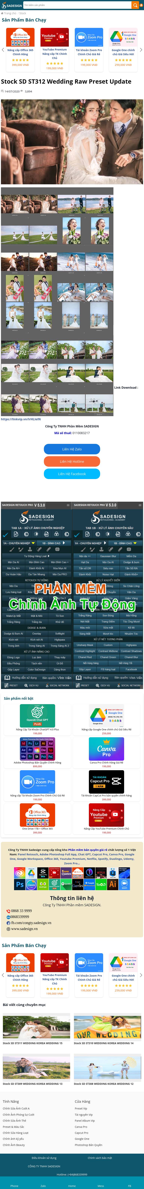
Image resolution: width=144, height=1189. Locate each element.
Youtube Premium (72, 859)
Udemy (129, 859)
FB (129, 1186)
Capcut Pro (100, 854)
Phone (14, 1186)
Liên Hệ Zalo (72, 449)
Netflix (92, 859)
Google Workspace (30, 859)
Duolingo (116, 859)
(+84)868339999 (77, 1174)
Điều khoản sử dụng (44, 1158)
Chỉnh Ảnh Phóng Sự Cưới (18, 1114)
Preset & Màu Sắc (13, 1127)
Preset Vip (81, 1108)
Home (72, 1186)
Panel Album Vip (85, 1120)
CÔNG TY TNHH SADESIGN (44, 1166)
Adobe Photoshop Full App (58, 854)
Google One (82, 1139)
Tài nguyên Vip (84, 1114)
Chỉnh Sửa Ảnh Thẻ (14, 1120)
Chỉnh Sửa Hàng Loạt (15, 1133)
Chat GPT (84, 854)
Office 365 (51, 859)
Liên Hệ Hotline (72, 461)
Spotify (103, 859)
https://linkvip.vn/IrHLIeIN (21, 419)
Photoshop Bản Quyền (88, 1145)
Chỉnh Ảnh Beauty (14, 1145)
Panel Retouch (28, 854)
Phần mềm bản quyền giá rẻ (87, 850)
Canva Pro (116, 854)
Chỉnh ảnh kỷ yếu (13, 1139)
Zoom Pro (70, 863)
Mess (101, 1186)
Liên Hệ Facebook (72, 474)
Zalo (43, 1186)
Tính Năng (11, 1101)
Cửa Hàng (82, 1101)
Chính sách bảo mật (100, 1158)
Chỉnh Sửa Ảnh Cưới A (16, 1108)
